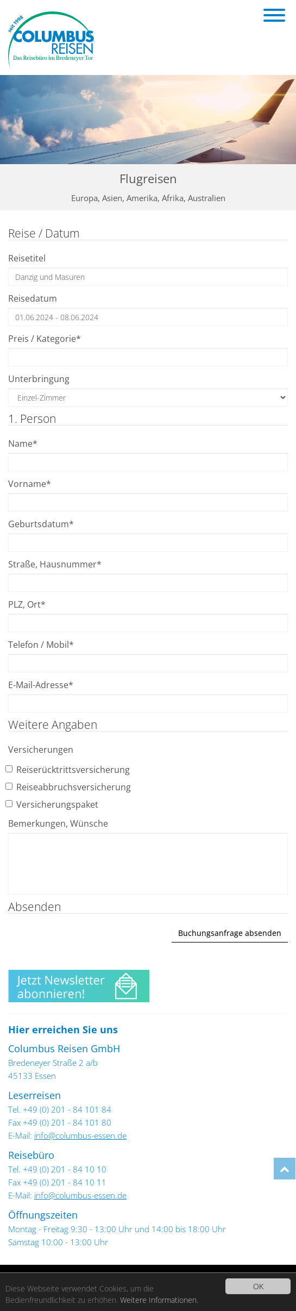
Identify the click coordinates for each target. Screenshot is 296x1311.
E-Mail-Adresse (40, 685)
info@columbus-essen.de (80, 1135)
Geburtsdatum (41, 524)
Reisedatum (32, 298)
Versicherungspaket (53, 804)
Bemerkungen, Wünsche (58, 823)
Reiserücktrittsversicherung (69, 770)
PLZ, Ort (27, 604)
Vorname (29, 484)
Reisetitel (27, 258)
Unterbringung (39, 379)
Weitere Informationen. (159, 1300)
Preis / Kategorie (44, 339)
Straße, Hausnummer (55, 564)
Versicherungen (40, 750)
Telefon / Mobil (41, 645)
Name (22, 444)
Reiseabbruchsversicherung (69, 787)
